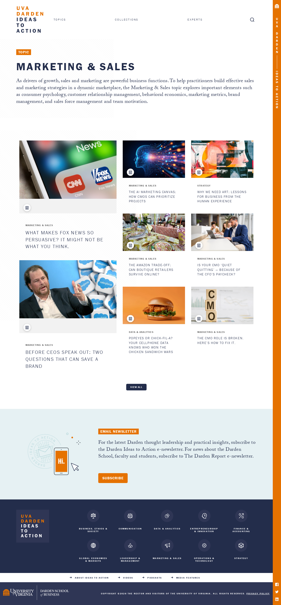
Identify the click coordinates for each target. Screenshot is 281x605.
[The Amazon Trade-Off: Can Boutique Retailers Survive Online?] (154, 232)
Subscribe (112, 478)
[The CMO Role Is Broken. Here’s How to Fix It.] (222, 305)
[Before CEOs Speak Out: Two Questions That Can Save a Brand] (68, 289)
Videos (128, 577)
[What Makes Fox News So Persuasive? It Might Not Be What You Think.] (68, 169)
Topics (59, 19)
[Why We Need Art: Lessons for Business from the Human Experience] (222, 159)
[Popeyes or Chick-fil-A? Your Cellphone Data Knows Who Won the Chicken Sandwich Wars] (154, 305)
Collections (126, 19)
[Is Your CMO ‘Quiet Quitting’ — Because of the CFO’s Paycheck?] (222, 232)
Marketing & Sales (39, 225)
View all (136, 387)
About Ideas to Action (92, 577)
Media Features (188, 577)
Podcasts (154, 577)
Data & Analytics (141, 332)
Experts (195, 19)
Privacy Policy (258, 593)
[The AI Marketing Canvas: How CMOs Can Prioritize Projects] (154, 159)
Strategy (204, 185)
